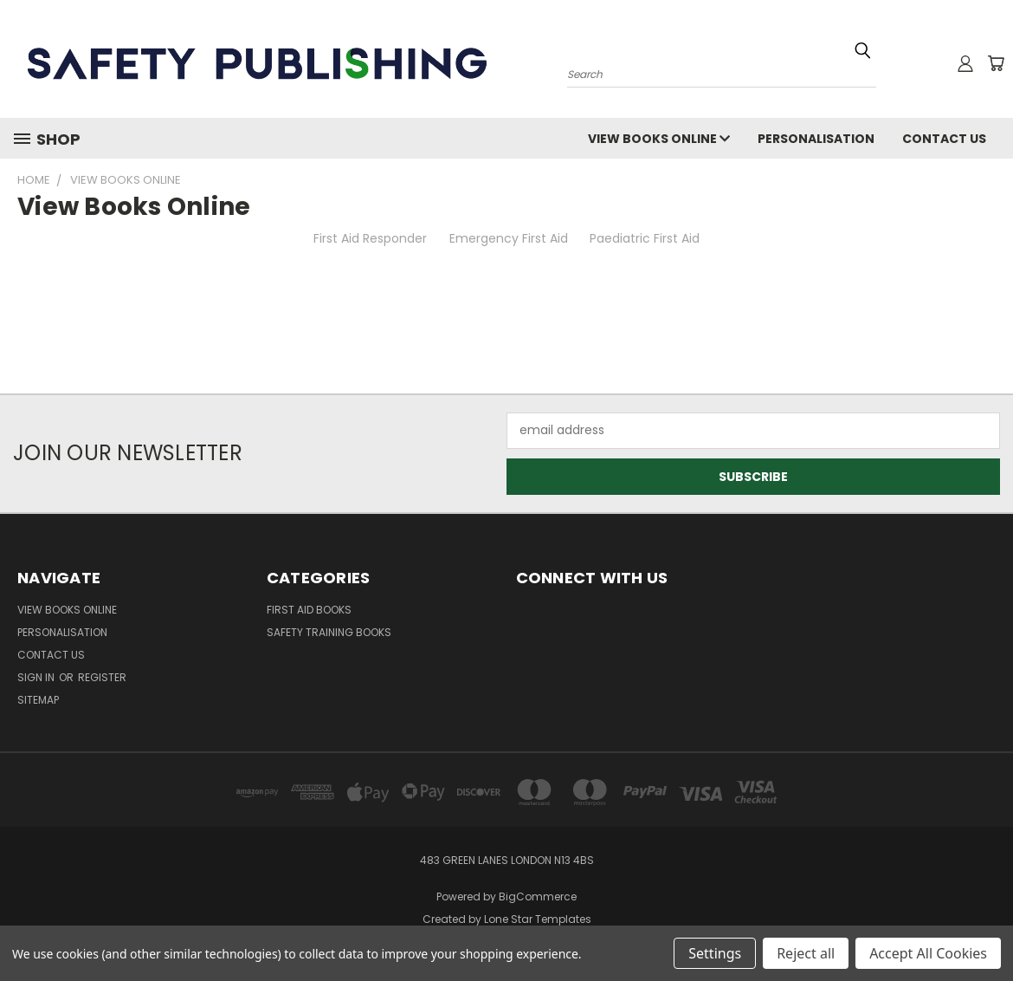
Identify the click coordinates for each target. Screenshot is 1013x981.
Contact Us (944, 138)
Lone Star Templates (537, 919)
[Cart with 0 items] (995, 63)
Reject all (806, 953)
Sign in (37, 677)
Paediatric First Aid (645, 238)
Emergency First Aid (508, 238)
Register (102, 677)
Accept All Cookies (928, 953)
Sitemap (38, 699)
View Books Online (659, 138)
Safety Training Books (329, 632)
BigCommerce (538, 896)
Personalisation (816, 138)
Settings (714, 953)
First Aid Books (309, 609)
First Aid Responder (370, 238)
